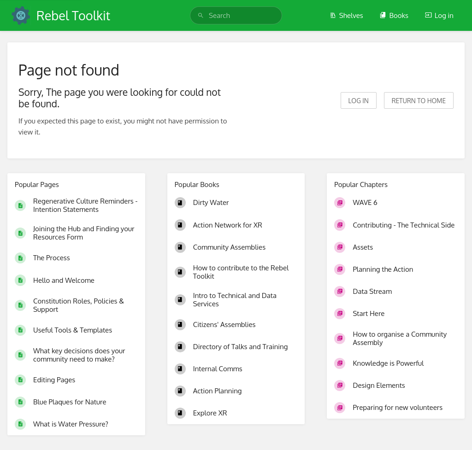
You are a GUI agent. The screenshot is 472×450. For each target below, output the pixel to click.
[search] (236, 15)
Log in (439, 15)
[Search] (200, 15)
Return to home (419, 101)
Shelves (346, 15)
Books (393, 15)
